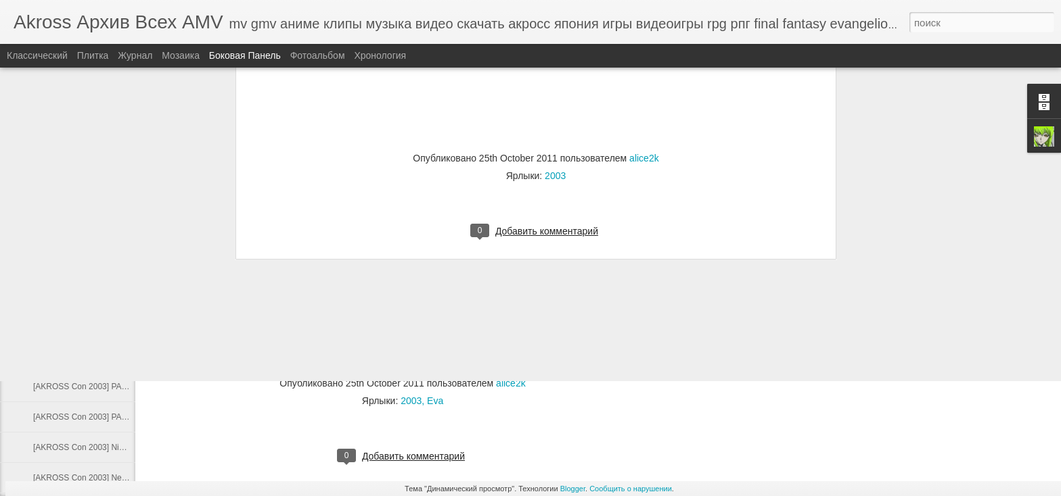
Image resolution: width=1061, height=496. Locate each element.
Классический (37, 55)
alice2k (511, 383)
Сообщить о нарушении (630, 489)
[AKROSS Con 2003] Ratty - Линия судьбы (111, 295)
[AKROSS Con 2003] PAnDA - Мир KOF (106, 386)
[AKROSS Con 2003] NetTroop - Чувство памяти (122, 477)
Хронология (380, 55)
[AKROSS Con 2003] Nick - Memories (101, 447)
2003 (411, 400)
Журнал (135, 55)
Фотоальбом (317, 55)
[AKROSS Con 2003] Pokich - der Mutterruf (111, 356)
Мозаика (181, 55)
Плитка (93, 55)
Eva (435, 400)
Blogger (572, 489)
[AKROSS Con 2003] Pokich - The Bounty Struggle (125, 325)
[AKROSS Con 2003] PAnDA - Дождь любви (114, 417)
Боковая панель (245, 55)
